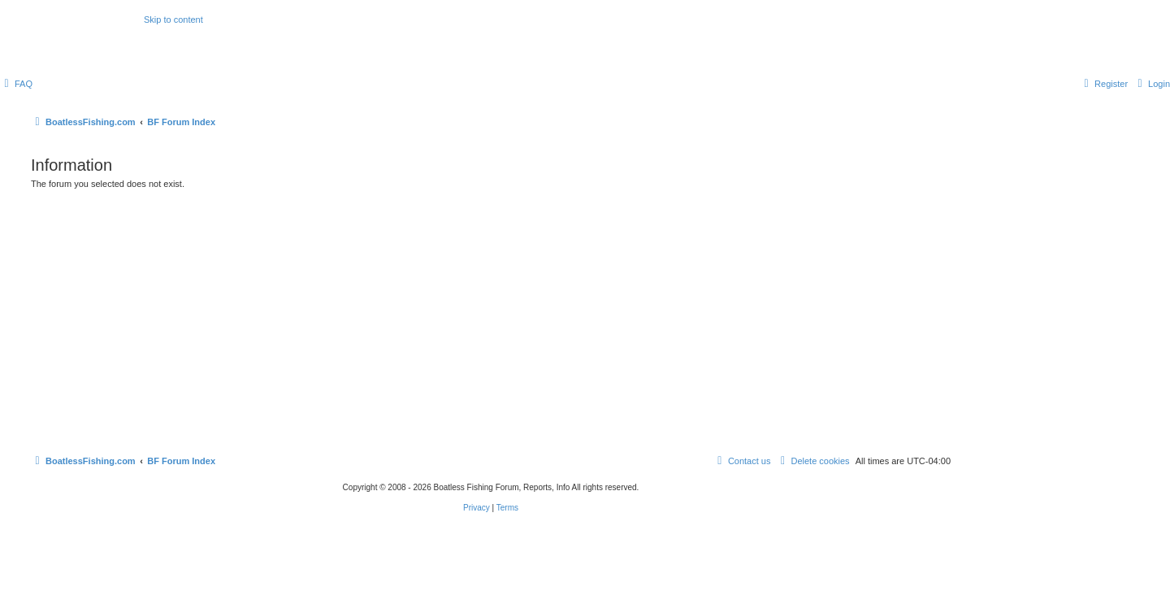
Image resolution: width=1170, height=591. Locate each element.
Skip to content (173, 19)
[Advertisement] (491, 317)
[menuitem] (16, 84)
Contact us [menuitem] (742, 461)
